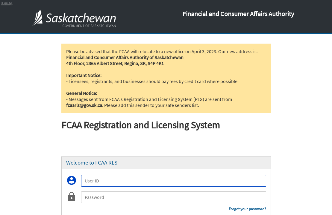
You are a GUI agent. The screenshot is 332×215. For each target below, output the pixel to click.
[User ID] (174, 181)
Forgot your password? (247, 208)
